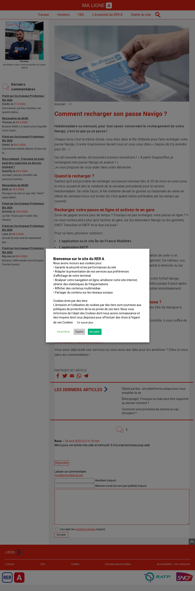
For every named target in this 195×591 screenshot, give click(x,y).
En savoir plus (85, 322)
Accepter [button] (95, 331)
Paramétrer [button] (63, 331)
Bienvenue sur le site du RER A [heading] (78, 259)
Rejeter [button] (79, 331)
